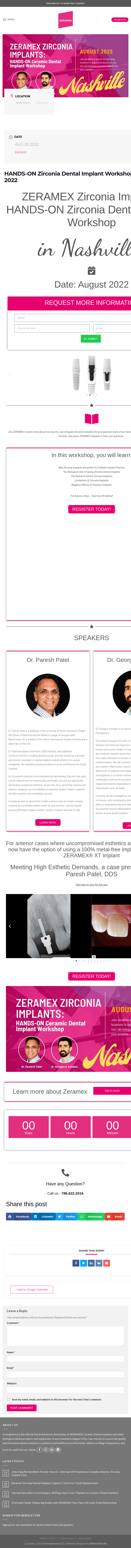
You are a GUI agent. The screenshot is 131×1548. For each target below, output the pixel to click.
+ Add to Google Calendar (31, 1289)
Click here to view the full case (92, 884)
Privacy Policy (48, 1538)
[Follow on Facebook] (39, 1450)
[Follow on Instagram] (46, 1450)
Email (10, 1367)
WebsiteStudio (98, 1543)
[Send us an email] (52, 1450)
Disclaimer (84, 1538)
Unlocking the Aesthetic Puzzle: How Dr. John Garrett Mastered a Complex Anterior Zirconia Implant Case (65, 1473)
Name (11, 1352)
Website (12, 1383)
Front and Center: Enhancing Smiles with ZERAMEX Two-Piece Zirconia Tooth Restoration (64, 1502)
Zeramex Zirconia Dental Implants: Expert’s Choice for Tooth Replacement (54, 1483)
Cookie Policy (67, 1538)
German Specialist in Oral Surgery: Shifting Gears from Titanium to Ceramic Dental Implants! (65, 1492)
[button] (87, 394)
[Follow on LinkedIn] (58, 1450)
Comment (13, 1322)
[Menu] (8, 19)
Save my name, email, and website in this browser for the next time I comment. (57, 1399)
